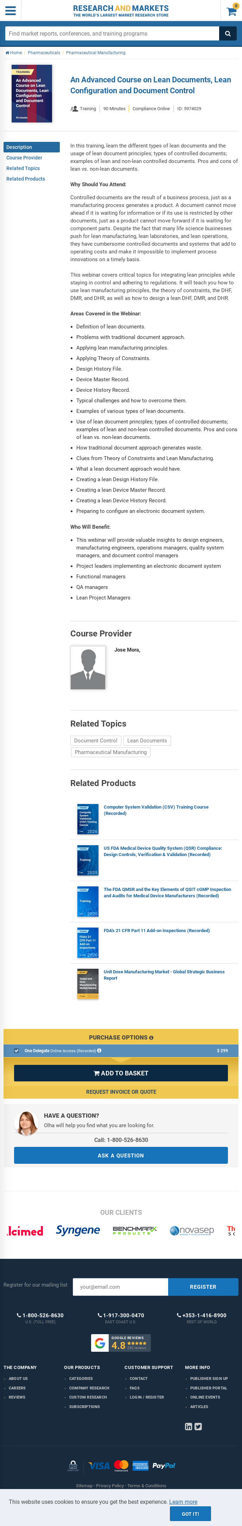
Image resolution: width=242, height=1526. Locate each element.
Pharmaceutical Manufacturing (111, 752)
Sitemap (84, 1485)
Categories (81, 1378)
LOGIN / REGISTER (147, 1397)
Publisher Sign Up (209, 1378)
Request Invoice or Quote (121, 1092)
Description (19, 147)
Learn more (183, 1502)
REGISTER (203, 1287)
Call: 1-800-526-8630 (121, 1140)
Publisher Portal (208, 1388)
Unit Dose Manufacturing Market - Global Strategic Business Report (164, 975)
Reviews (17, 1397)
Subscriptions (84, 1407)
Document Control (95, 740)
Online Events (205, 1397)
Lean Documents (147, 740)
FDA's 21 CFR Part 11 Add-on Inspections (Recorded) (157, 930)
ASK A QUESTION (121, 1156)
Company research (89, 1388)
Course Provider (24, 158)
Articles (199, 1407)
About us (18, 1378)
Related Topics (23, 168)
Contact (139, 1378)
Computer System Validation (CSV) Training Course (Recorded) (156, 810)
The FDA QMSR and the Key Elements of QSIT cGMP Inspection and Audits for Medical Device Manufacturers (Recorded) (167, 892)
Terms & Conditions (146, 1485)
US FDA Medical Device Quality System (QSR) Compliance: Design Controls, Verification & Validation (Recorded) (163, 851)
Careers (17, 1388)
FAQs (135, 1388)
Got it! (190, 1514)
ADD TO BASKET (121, 1073)
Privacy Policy (110, 1485)
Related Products (25, 179)
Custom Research (88, 1397)
